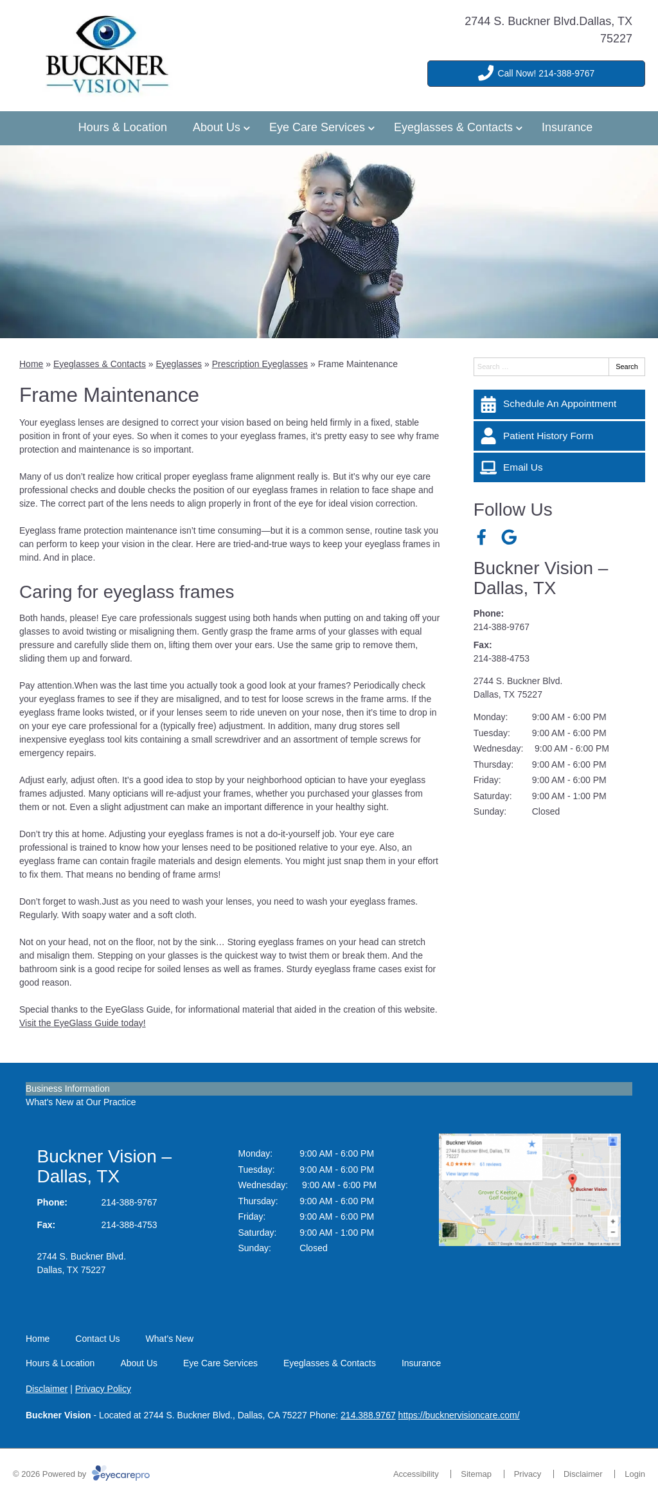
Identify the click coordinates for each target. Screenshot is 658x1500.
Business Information (68, 1088)
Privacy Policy (103, 1389)
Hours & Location (122, 127)
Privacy (528, 1474)
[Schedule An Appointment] (559, 404)
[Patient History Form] (559, 436)
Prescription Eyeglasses (260, 364)
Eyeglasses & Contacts (453, 127)
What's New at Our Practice (81, 1102)
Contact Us (97, 1338)
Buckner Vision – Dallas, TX (541, 578)
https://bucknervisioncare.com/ (459, 1415)
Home (31, 364)
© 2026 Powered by (81, 1474)
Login (635, 1474)
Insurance (567, 127)
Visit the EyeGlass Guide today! (82, 1023)
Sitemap (476, 1474)
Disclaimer (46, 1389)
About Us (216, 127)
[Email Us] (559, 467)
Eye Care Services (317, 127)
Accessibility (416, 1474)
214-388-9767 (501, 627)
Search (627, 366)
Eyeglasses (179, 364)
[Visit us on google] (509, 537)
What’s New (169, 1338)
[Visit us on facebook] (482, 537)
